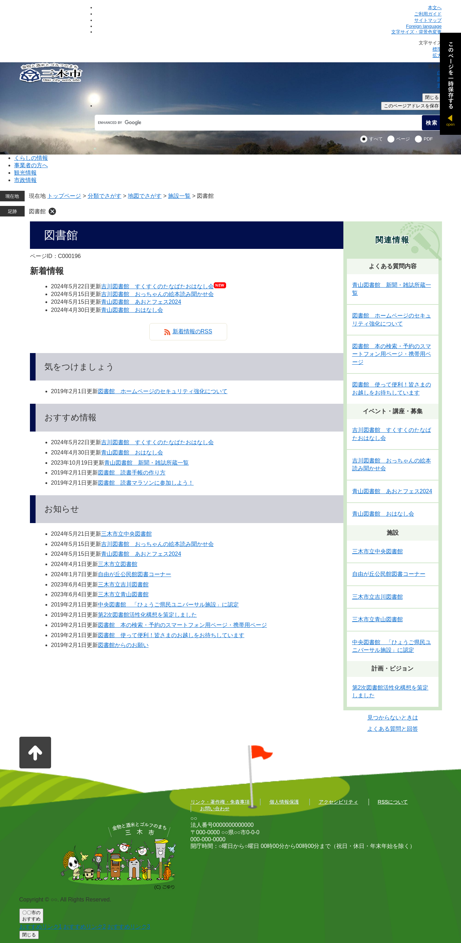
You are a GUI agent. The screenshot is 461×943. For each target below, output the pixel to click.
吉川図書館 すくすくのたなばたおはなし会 (157, 286)
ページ (403, 139)
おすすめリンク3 (128, 927)
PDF (428, 139)
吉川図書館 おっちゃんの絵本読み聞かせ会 (157, 294)
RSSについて (393, 802)
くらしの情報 (31, 158)
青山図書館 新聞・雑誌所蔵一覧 (146, 463)
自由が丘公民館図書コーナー (134, 574)
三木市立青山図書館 (123, 594)
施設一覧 (179, 196)
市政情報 (25, 180)
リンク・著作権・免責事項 (220, 802)
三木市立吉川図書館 (123, 584)
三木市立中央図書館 (126, 534)
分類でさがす (105, 196)
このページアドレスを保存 (411, 105)
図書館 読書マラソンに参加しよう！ (146, 483)
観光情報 (25, 173)
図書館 (37, 211)
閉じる (432, 97)
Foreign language (424, 26)
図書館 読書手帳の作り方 (132, 473)
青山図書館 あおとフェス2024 (141, 302)
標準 (437, 49)
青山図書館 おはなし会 (132, 310)
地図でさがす (145, 196)
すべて (376, 139)
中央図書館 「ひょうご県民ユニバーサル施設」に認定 (168, 605)
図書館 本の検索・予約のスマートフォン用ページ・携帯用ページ (182, 625)
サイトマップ (428, 20)
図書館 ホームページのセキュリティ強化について (163, 391)
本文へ (435, 7)
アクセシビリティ (338, 802)
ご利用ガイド (428, 14)
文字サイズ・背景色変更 (416, 31)
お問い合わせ (215, 808)
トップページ (64, 196)
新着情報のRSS (192, 331)
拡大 (437, 55)
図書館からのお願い (123, 645)
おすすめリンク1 (40, 927)
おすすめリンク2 (84, 927)
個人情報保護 (284, 802)
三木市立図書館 (117, 564)
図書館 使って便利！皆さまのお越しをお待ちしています (171, 635)
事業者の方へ (31, 165)
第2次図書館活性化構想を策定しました (147, 615)
